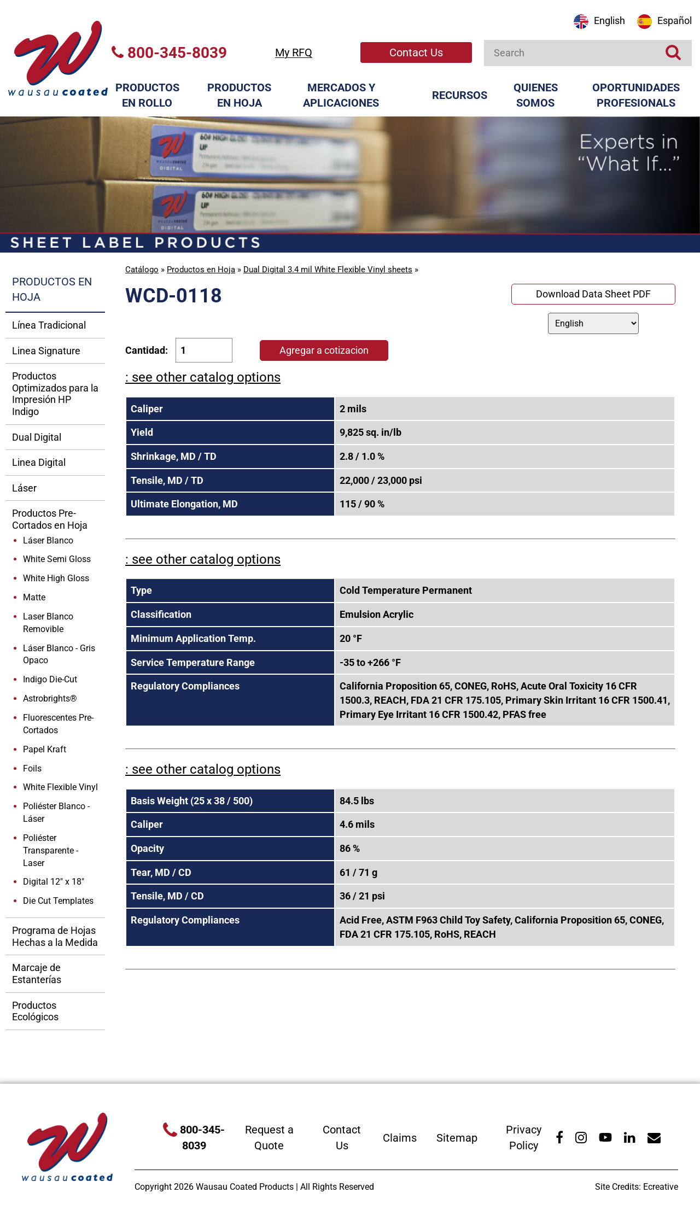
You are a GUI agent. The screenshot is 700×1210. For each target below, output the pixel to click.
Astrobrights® (50, 698)
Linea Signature (46, 350)
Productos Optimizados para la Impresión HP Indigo (55, 393)
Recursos (459, 95)
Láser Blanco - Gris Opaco (59, 654)
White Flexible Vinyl (60, 787)
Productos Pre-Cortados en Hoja (50, 519)
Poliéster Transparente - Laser (50, 850)
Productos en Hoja (239, 95)
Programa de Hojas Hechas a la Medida (55, 936)
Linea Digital (39, 462)
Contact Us (416, 52)
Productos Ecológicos (35, 1011)
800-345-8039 (169, 53)
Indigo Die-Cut (50, 679)
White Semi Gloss (57, 559)
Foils (32, 768)
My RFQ (293, 52)
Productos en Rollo (147, 95)
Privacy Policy (523, 1137)
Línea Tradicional (49, 325)
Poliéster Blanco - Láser (56, 812)
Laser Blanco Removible (48, 622)
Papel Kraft (44, 749)
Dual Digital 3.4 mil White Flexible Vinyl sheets (327, 269)
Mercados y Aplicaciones (341, 95)
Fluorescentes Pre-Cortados (58, 723)
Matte (34, 597)
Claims (400, 1137)
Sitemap (456, 1137)
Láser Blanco (48, 540)
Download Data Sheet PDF (593, 294)
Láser (24, 488)
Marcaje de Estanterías (36, 973)
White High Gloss (56, 578)
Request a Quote (269, 1137)
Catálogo (142, 269)
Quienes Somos (536, 95)
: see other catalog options (203, 377)
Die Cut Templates (58, 901)
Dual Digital (36, 437)
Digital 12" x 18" (53, 881)
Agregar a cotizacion (324, 350)
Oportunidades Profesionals (636, 95)
